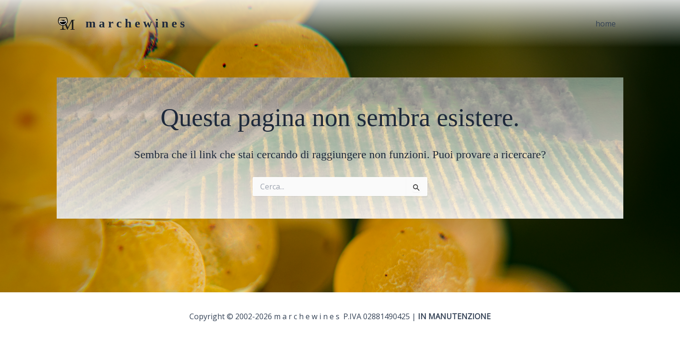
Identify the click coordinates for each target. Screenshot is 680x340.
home (605, 23)
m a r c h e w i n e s (135, 23)
